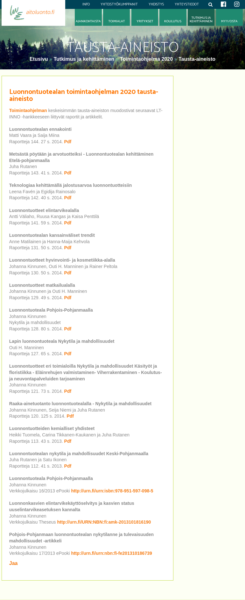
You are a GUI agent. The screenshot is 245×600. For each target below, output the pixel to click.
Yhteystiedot (187, 4)
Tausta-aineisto (196, 59)
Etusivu (39, 59)
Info (86, 4)
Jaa (13, 563)
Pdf (68, 141)
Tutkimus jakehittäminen (201, 19)
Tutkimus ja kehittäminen (83, 59)
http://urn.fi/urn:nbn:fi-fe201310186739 (111, 553)
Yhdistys (156, 4)
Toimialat (116, 21)
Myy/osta (229, 21)
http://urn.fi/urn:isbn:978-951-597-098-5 (112, 490)
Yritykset (144, 21)
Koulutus (172, 21)
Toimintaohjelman (28, 110)
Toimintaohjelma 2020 (146, 59)
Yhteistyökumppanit (119, 4)
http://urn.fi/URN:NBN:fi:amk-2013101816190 (104, 522)
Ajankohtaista (88, 21)
